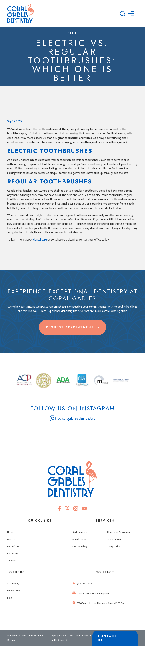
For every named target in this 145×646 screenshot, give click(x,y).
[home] (63, 13)
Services (11, 560)
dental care (40, 239)
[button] (131, 13)
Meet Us (11, 539)
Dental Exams (79, 539)
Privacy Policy (13, 591)
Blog (9, 598)
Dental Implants (114, 539)
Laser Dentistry (79, 546)
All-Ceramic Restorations (119, 532)
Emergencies (113, 546)
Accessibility (13, 584)
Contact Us (12, 553)
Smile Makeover (80, 532)
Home (10, 532)
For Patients (13, 546)
